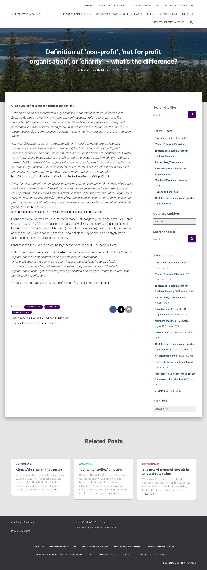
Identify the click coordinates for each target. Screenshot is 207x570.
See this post (102, 282)
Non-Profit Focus (168, 14)
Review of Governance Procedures (173, 362)
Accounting (85, 464)
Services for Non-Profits (146, 6)
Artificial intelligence (166, 355)
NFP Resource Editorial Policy (168, 22)
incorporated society (22, 323)
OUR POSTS (88, 6)
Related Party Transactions (169, 162)
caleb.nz (105, 522)
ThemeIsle (190, 562)
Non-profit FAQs (21, 312)
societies (52, 323)
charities (31, 317)
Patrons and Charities (166, 192)
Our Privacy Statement (22, 522)
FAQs (150, 14)
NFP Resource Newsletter (113, 6)
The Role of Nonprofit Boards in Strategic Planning (165, 471)
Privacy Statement (20, 531)
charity (40, 317)
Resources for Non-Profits (179, 6)
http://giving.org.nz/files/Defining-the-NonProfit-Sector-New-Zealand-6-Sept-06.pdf (63, 176)
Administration (33, 307)
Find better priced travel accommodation (96, 527)
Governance (52, 307)
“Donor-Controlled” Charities (170, 144)
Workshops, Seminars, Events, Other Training (119, 14)
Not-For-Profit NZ (87, 522)
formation (63, 317)
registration (41, 323)
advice (21, 317)
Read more (51, 489)
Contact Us (187, 14)
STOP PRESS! (162, 391)
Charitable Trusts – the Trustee (171, 138)
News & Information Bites (77, 14)
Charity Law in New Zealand (52, 252)
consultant (50, 317)
